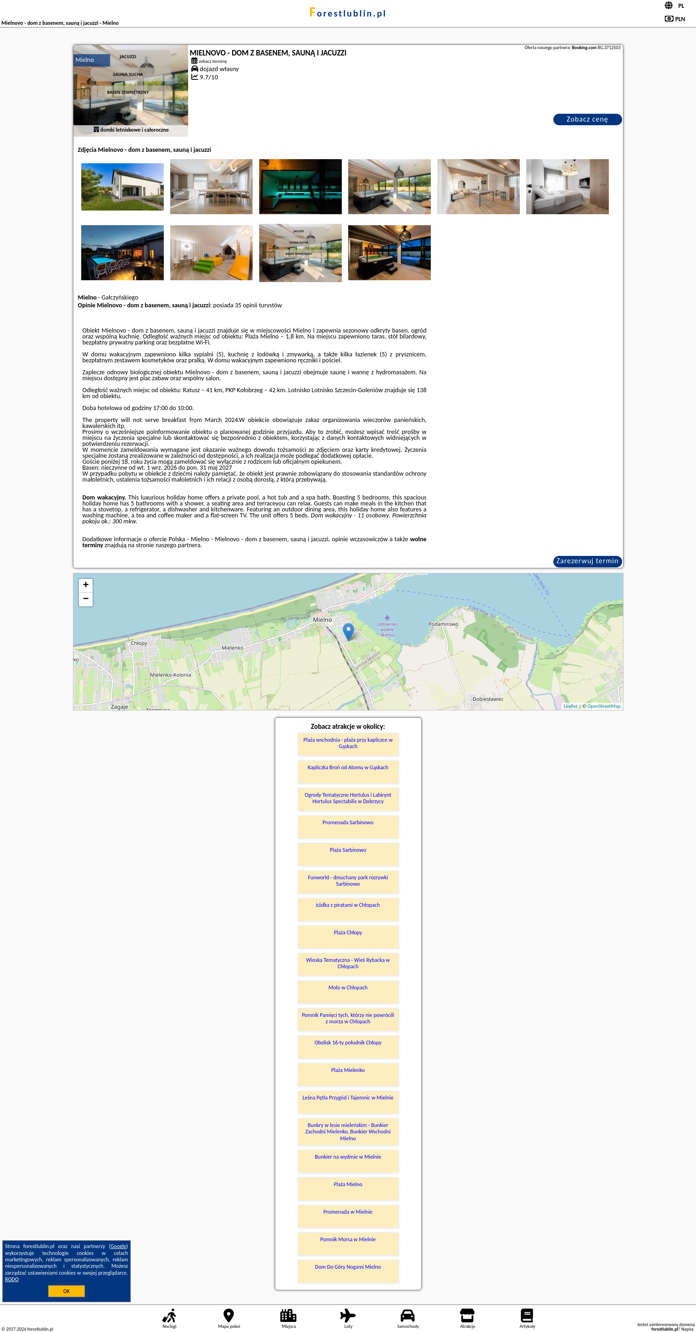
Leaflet (571, 706)
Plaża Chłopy (348, 932)
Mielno (85, 60)
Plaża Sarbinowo (348, 850)
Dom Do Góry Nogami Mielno (348, 1267)
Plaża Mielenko (348, 1070)
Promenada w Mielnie (348, 1212)
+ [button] (86, 586)
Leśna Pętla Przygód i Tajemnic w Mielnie (347, 1097)
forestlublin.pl (348, 13)
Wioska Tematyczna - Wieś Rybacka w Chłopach (348, 963)
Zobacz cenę (587, 119)
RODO (12, 1279)
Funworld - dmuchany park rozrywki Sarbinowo (348, 880)
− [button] (86, 599)
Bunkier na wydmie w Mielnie (348, 1157)
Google (119, 1246)
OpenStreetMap (604, 706)
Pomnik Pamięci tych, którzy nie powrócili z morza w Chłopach (348, 1018)
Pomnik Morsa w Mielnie (348, 1239)
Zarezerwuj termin (588, 560)
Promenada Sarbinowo (348, 822)
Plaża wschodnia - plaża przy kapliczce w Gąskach (348, 743)
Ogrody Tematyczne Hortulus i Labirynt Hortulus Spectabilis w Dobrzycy (348, 798)
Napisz (687, 1329)
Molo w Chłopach (348, 987)
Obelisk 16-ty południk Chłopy (348, 1042)
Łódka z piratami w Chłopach (348, 905)
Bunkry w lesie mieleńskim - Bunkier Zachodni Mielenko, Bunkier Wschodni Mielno (347, 1132)
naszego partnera (178, 545)
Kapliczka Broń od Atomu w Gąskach (348, 767)
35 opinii (246, 305)
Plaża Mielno (348, 1184)
